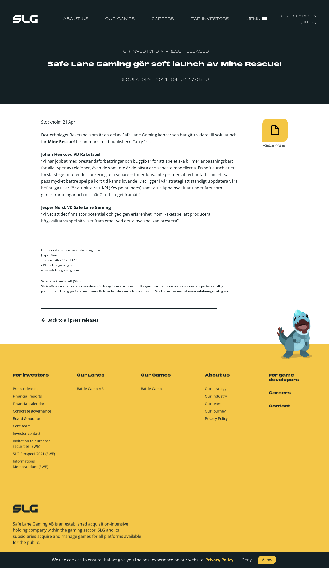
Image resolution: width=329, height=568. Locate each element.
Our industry (216, 398)
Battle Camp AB (90, 391)
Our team (213, 406)
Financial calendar (28, 406)
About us (76, 19)
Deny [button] (247, 560)
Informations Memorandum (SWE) (30, 466)
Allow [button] (267, 560)
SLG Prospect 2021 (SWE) (34, 456)
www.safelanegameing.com (209, 291)
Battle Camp (151, 391)
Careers (162, 19)
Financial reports (27, 398)
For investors (210, 19)
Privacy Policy (216, 421)
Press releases (25, 391)
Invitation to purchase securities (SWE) (32, 446)
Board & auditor (26, 421)
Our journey (215, 413)
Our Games (120, 19)
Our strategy (215, 391)
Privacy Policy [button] (219, 560)
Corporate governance (32, 413)
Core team (22, 428)
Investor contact (26, 436)
